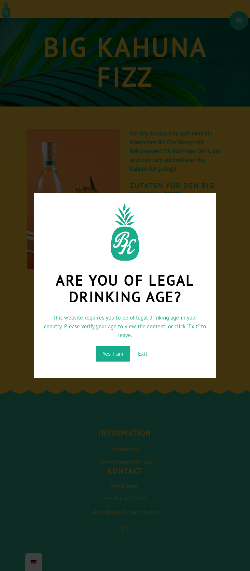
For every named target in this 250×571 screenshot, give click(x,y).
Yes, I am (113, 353)
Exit (142, 353)
